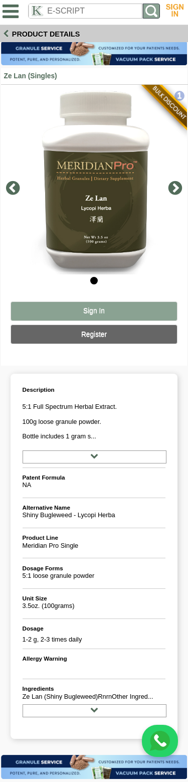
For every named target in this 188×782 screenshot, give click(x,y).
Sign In (94, 311)
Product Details (46, 34)
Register (94, 334)
